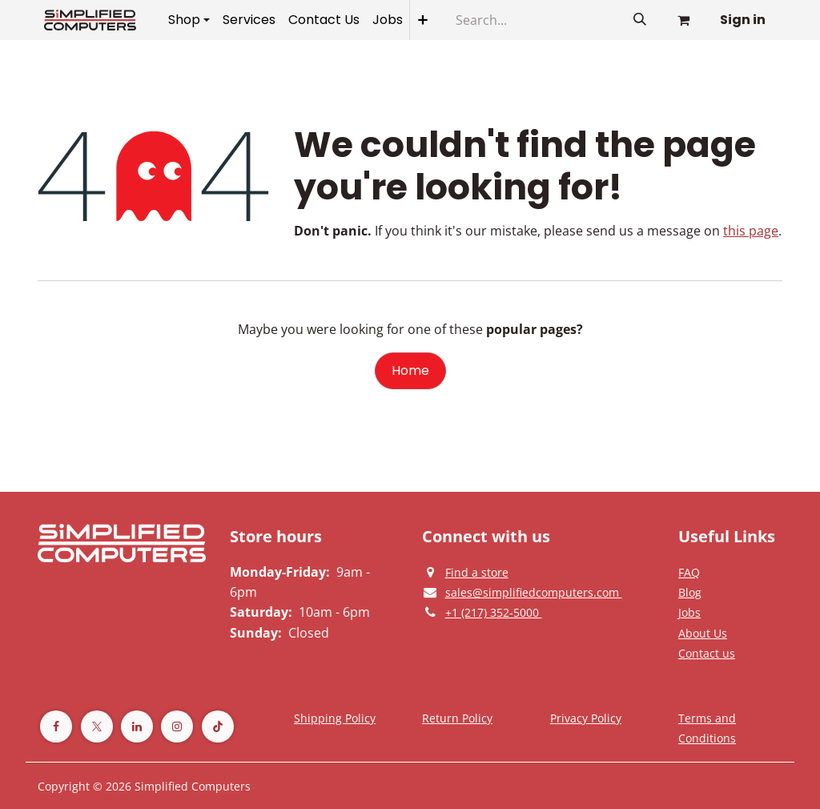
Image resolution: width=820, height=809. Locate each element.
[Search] (640, 20)
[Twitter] (97, 726)
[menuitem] (189, 20)
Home (410, 370)
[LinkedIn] (137, 726)
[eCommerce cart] (683, 20)
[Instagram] (177, 726)
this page (750, 230)
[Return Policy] (457, 717)
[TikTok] (218, 726)
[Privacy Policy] (689, 572)
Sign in (743, 19)
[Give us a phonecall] (493, 612)
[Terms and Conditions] (335, 717)
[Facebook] (56, 726)
